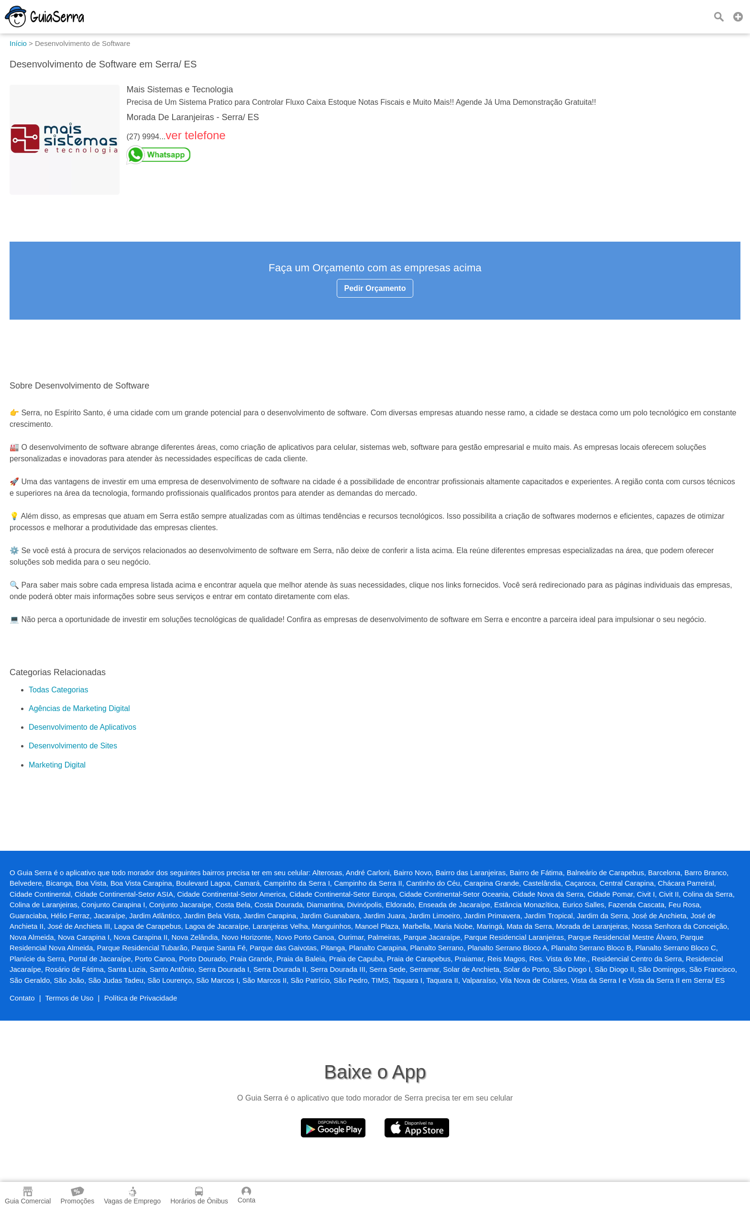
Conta (246, 1195)
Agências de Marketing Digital (79, 708)
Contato (22, 998)
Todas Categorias (58, 690)
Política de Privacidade (140, 998)
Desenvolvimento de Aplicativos (82, 727)
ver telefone (195, 135)
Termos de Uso (69, 998)
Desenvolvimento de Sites (73, 746)
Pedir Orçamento (375, 288)
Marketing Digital (57, 765)
